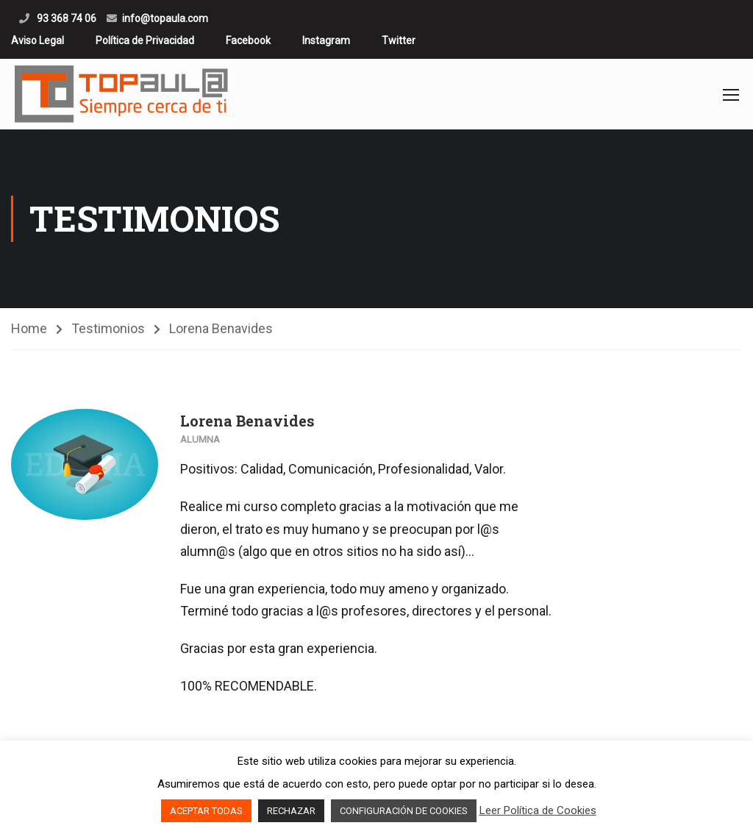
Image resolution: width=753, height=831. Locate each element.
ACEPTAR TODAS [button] (206, 810)
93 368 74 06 (65, 18)
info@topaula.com (165, 18)
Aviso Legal (37, 40)
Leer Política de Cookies (537, 810)
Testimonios (108, 328)
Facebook (248, 40)
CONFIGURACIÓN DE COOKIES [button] (404, 810)
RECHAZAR (291, 810)
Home (29, 328)
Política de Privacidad (145, 40)
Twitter (398, 40)
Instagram (326, 40)
